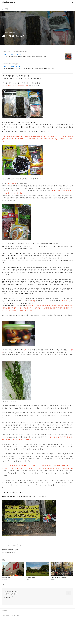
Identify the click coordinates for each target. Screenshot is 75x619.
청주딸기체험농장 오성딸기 (12, 54)
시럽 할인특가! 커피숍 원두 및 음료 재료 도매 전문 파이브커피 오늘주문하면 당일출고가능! (28, 68)
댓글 (3, 584)
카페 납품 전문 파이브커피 (11, 66)
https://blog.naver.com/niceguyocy (13, 51)
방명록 (6, 9)
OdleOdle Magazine (8, 2)
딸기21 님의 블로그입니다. (11, 594)
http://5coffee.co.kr (9, 63)
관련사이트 (4, 610)
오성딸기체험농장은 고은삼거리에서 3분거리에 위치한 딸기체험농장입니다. (24, 56)
